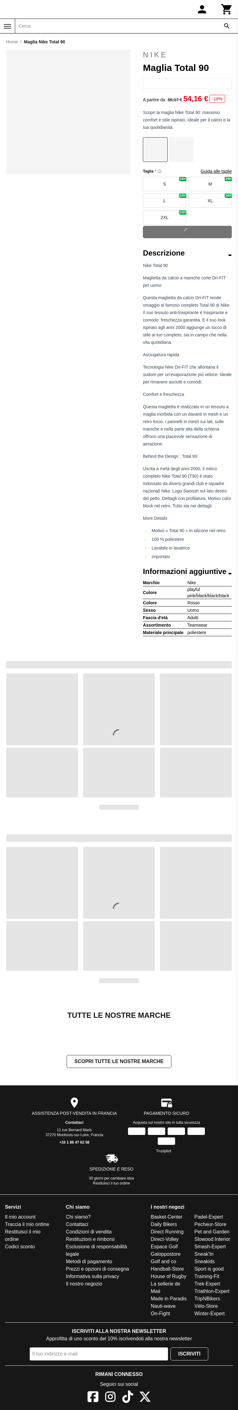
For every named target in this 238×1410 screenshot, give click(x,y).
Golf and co (163, 1261)
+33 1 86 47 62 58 (74, 1142)
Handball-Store (167, 1269)
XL (220, 198)
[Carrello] (227, 9)
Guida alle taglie (216, 171)
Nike (187, 54)
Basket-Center (167, 1217)
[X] (145, 1397)
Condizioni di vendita (89, 1231)
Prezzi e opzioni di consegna (97, 1269)
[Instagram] (110, 1397)
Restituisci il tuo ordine (111, 1183)
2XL (173, 215)
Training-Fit (206, 1276)
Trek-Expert (207, 1283)
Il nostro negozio (84, 1283)
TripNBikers (207, 1298)
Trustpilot (163, 1151)
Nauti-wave (163, 1306)
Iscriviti (189, 1353)
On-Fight (160, 1313)
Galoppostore (166, 1254)
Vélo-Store (206, 1306)
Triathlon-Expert (211, 1291)
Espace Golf (164, 1246)
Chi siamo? (78, 1217)
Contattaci (74, 1122)
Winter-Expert (209, 1313)
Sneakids (204, 1261)
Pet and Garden (211, 1231)
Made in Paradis (169, 1298)
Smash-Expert (210, 1246)
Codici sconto (20, 1246)
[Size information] (159, 171)
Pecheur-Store (210, 1224)
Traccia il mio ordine (27, 1224)
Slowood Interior (212, 1239)
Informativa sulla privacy (92, 1276)
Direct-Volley (165, 1239)
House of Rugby (169, 1276)
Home (12, 41)
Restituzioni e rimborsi (90, 1239)
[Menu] (7, 26)
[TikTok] (127, 1397)
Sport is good (208, 1269)
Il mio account (20, 1217)
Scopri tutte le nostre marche (119, 1061)
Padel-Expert (208, 1217)
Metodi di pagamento (89, 1261)
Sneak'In (204, 1254)
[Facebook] (93, 1397)
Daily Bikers (164, 1224)
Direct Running (167, 1231)
